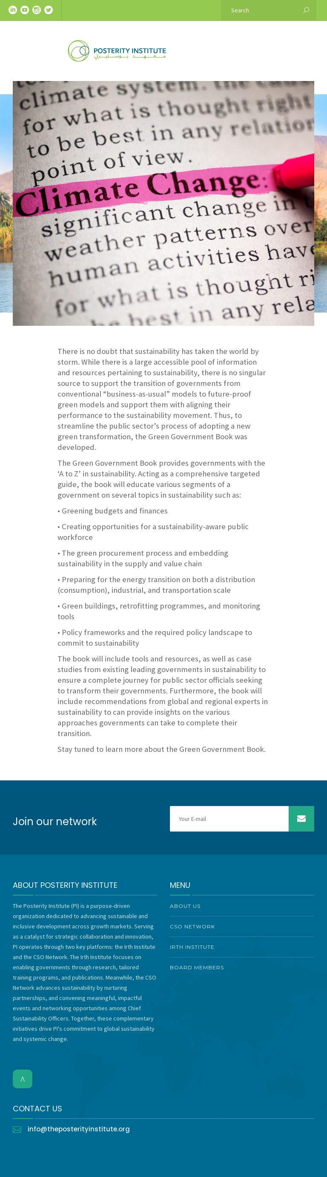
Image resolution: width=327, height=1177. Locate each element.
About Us (185, 906)
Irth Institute (192, 947)
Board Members (197, 967)
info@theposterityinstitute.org (79, 1129)
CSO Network (192, 926)
